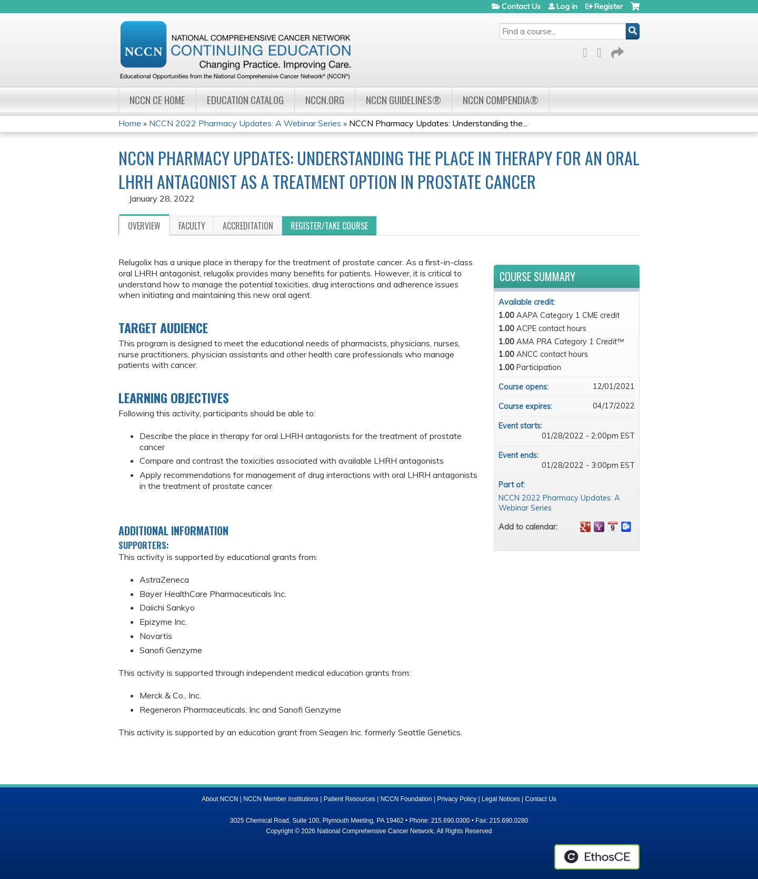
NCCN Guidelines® (403, 99)
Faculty (191, 225)
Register (608, 6)
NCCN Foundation (406, 799)
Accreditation (248, 225)
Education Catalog (245, 99)
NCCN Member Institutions (280, 799)
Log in (566, 6)
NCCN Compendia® (500, 99)
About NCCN (220, 799)
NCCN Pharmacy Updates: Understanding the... (438, 123)
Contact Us (521, 6)
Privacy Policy (457, 799)
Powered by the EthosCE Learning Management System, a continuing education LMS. (597, 857)
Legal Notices (501, 799)
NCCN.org (324, 99)
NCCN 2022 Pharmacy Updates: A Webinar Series (245, 123)
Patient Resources (349, 799)
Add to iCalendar (612, 526)
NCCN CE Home (157, 99)
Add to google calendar (585, 527)
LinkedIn (602, 51)
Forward (616, 51)
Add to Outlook (626, 527)
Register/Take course (329, 225)
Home (129, 123)
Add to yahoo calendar (599, 527)
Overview (144, 225)
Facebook (588, 51)
